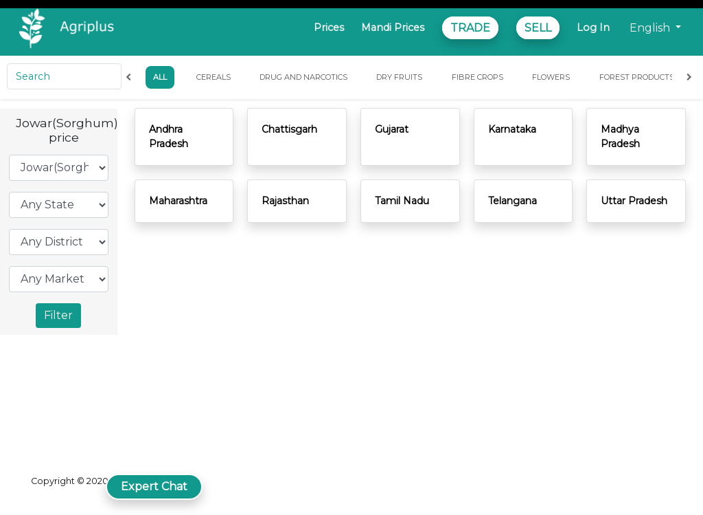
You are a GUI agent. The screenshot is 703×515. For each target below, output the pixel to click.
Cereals (213, 77)
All (160, 77)
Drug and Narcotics (303, 77)
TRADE (470, 27)
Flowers (551, 77)
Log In (593, 27)
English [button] (651, 27)
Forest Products (636, 77)
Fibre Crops (477, 77)
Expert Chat (154, 486)
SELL (538, 27)
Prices (329, 27)
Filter (58, 315)
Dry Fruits (399, 77)
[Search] (64, 76)
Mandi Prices (392, 27)
